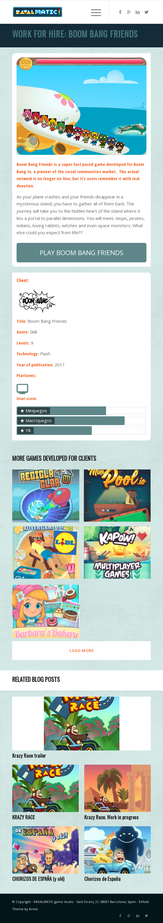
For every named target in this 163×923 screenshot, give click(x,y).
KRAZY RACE (23, 817)
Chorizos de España (102, 878)
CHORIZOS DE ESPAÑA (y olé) (38, 878)
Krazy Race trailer (29, 755)
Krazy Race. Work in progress (111, 817)
